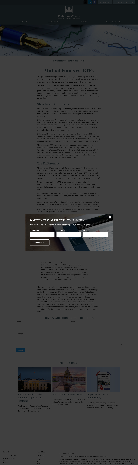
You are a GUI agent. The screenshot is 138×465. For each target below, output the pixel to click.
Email (85, 230)
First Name (34, 230)
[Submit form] (39, 242)
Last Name (61, 230)
